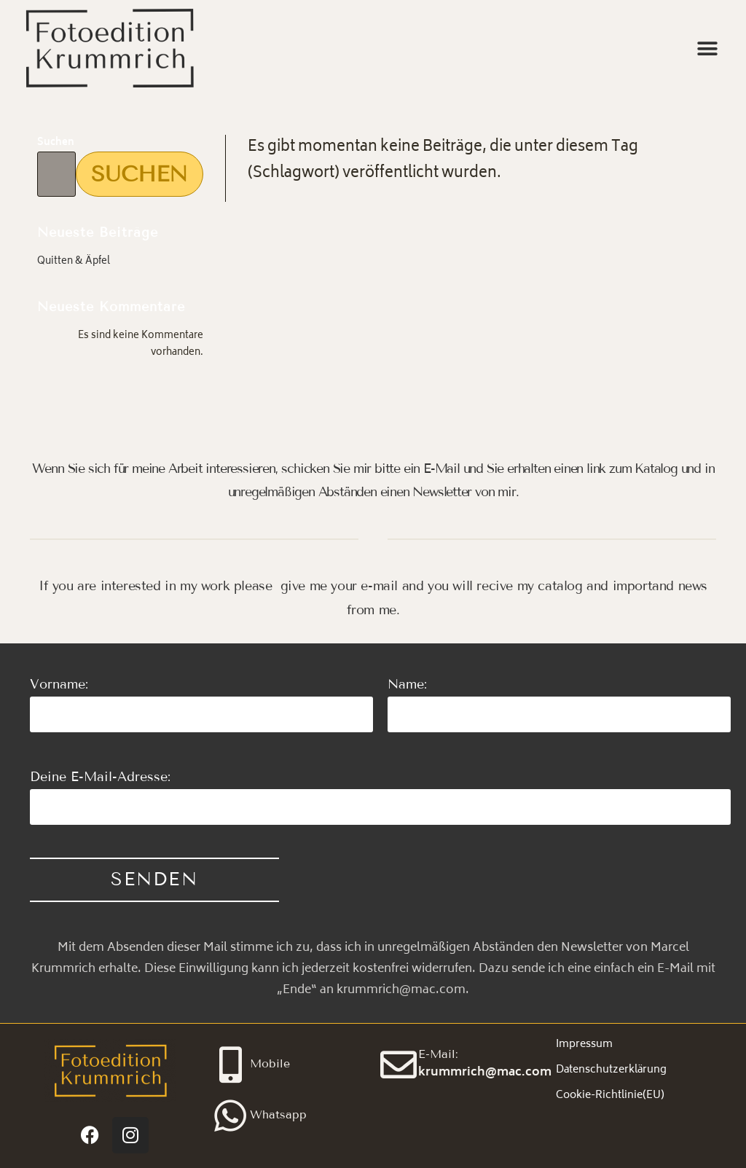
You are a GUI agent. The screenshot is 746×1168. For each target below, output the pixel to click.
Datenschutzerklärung (611, 1070)
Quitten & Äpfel (73, 262)
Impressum (584, 1044)
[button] (707, 49)
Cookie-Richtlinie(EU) (610, 1095)
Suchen (55, 143)
